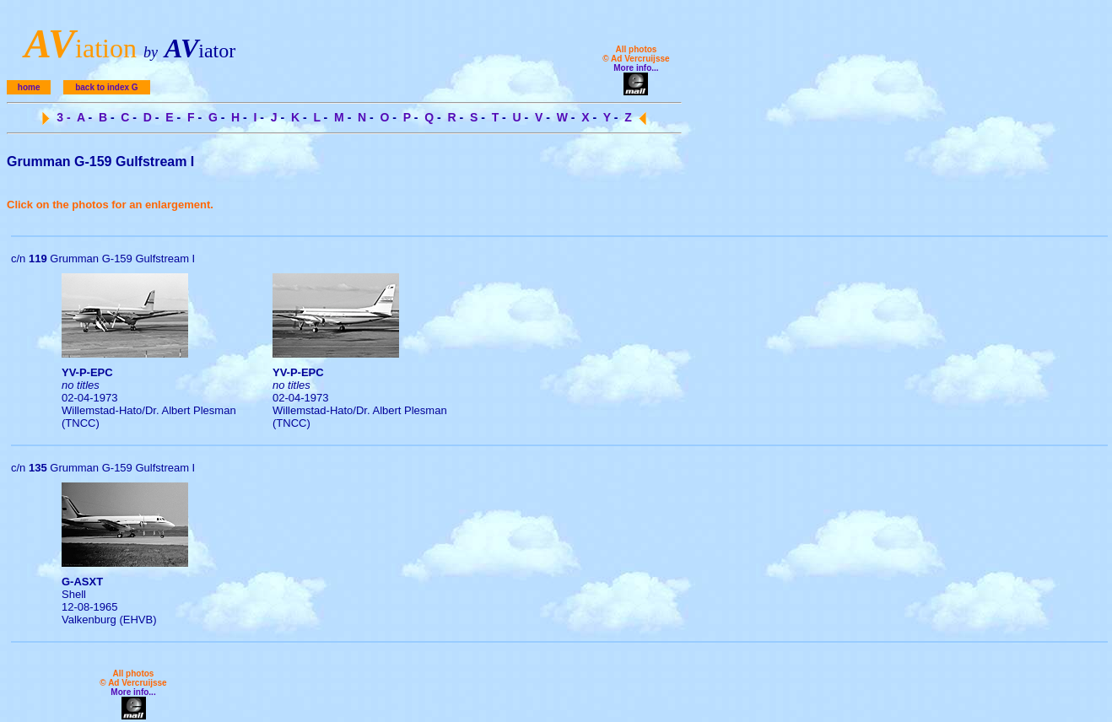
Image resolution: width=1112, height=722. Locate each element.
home (29, 87)
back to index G (106, 87)
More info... (635, 68)
